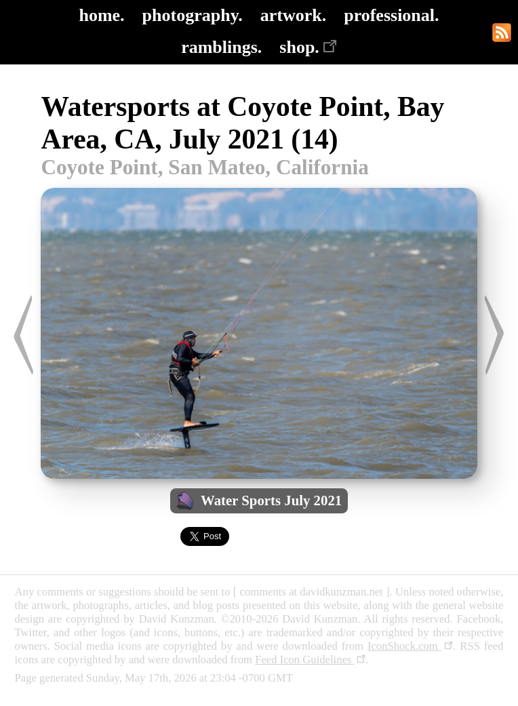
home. (101, 15)
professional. (391, 15)
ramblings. (221, 47)
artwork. (293, 15)
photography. (192, 15)
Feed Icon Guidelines (310, 659)
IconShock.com (410, 646)
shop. (308, 47)
